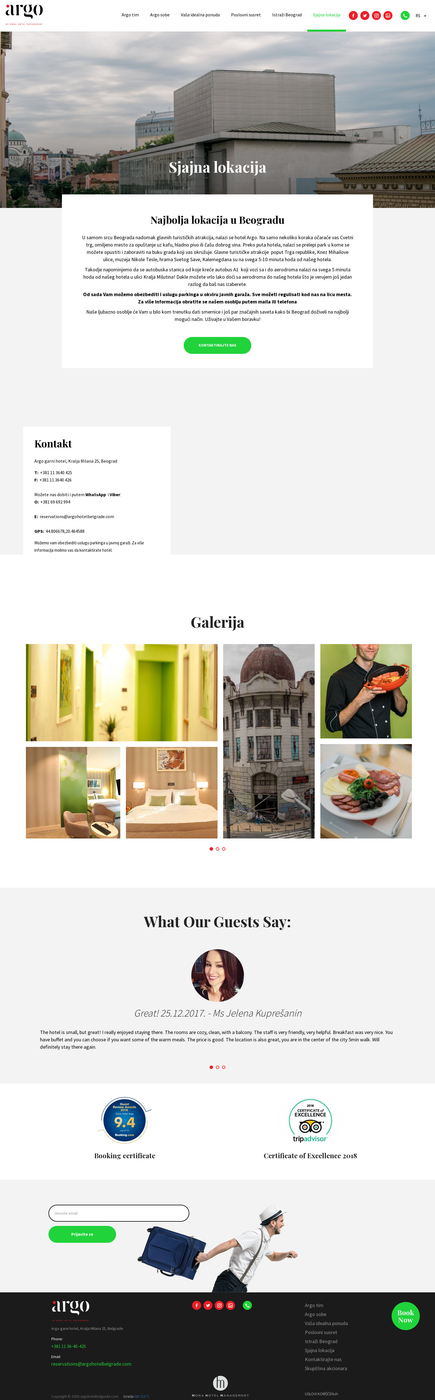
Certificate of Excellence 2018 (310, 1155)
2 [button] (218, 849)
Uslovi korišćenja (321, 1393)
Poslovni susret (321, 1332)
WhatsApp (96, 494)
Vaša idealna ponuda (326, 1323)
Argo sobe (315, 1314)
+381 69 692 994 (55, 502)
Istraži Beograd (321, 1341)
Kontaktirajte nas (323, 1359)
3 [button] (224, 849)
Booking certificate (124, 1155)
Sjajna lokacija (319, 1350)
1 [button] (212, 849)
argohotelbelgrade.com (99, 1396)
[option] (217, 744)
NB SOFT (141, 1396)
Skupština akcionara (326, 1368)
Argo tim (314, 1305)
